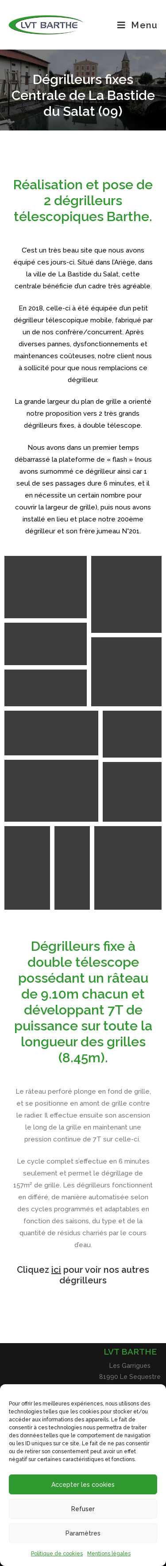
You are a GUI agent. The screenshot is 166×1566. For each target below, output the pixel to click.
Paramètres (83, 1533)
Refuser (83, 1508)
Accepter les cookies (83, 1484)
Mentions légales (109, 1554)
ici (56, 1269)
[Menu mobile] (137, 25)
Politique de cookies (57, 1554)
